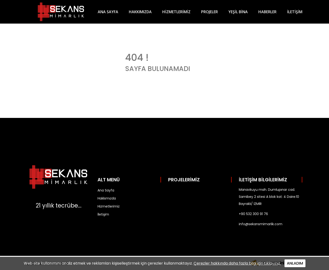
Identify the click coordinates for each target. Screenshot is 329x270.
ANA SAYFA (108, 11)
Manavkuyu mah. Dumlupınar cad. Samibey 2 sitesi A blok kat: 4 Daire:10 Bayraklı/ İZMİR (269, 196)
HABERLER (267, 11)
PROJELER (209, 11)
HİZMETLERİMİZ (176, 11)
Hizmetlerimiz (108, 206)
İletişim (103, 214)
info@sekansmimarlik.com (260, 224)
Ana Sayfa (105, 190)
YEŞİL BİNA (238, 11)
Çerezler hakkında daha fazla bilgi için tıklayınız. (237, 263)
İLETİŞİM (294, 11)
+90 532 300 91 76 (253, 214)
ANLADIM (295, 263)
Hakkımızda (106, 198)
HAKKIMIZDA (140, 11)
